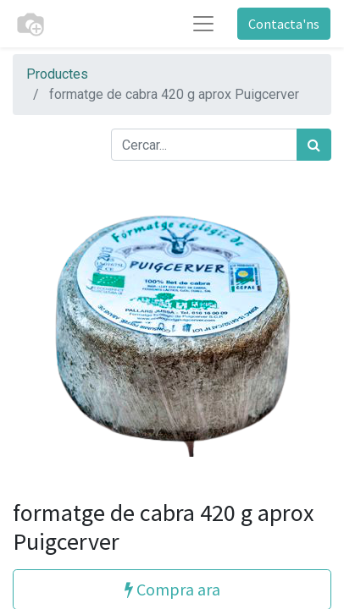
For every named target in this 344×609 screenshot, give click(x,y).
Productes (57, 74)
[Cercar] (314, 145)
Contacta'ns (283, 23)
